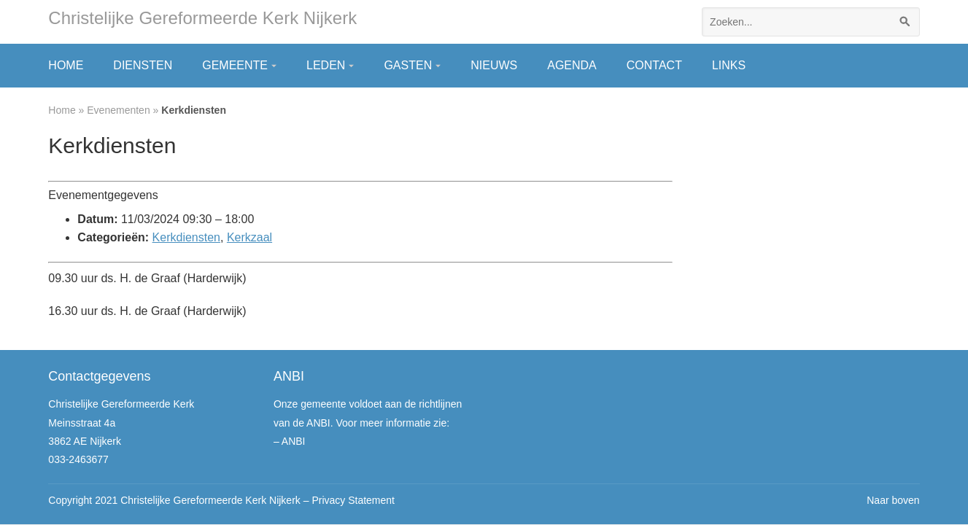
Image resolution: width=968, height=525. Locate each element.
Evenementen (118, 110)
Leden (325, 65)
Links (729, 65)
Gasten (408, 65)
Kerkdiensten (186, 237)
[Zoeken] (905, 21)
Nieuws (494, 65)
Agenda (572, 65)
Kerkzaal (249, 237)
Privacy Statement (353, 500)
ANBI (294, 441)
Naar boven (893, 500)
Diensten (142, 65)
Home (65, 65)
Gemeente (235, 65)
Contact (654, 65)
